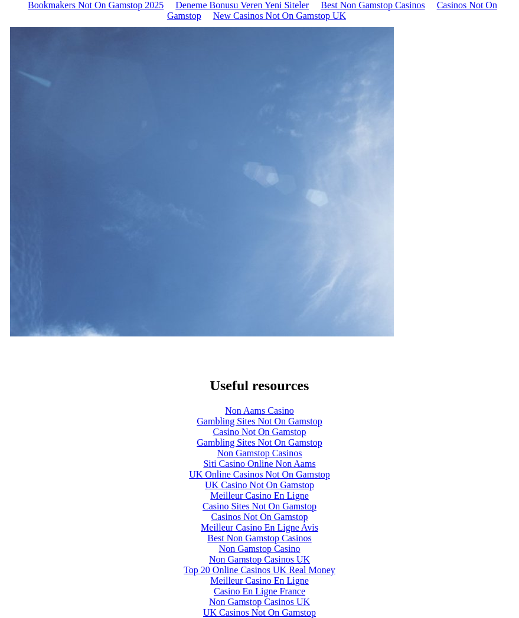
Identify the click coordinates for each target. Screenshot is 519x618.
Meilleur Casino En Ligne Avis (259, 527)
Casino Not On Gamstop (259, 432)
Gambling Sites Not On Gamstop (259, 421)
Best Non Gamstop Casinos (259, 538)
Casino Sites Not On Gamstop (259, 506)
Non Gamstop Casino (260, 549)
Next (395, 348)
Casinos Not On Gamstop (259, 517)
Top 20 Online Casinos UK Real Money (259, 570)
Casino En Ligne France (259, 591)
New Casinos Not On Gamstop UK (279, 16)
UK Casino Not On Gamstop (259, 485)
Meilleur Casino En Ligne (259, 496)
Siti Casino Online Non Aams (259, 464)
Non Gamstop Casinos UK (259, 559)
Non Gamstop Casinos (259, 453)
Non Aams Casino (259, 411)
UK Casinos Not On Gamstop (259, 612)
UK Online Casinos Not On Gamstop (259, 474)
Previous (14, 348)
